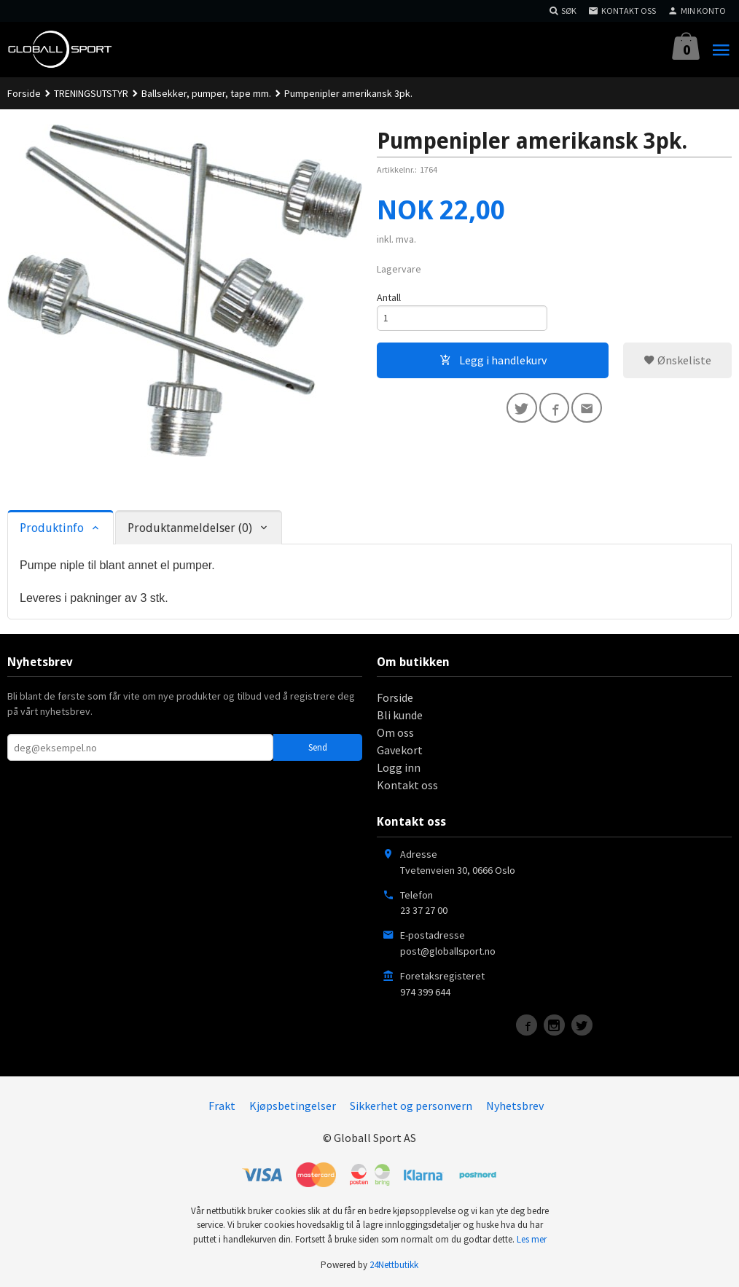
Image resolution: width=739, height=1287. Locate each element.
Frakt (221, 1105)
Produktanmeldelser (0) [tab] (190, 528)
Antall (389, 297)
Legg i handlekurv (493, 361)
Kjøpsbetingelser (292, 1105)
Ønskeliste (677, 361)
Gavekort (400, 750)
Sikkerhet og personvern (411, 1105)
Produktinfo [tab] (52, 528)
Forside (24, 93)
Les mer (532, 1239)
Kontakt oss (407, 785)
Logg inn (399, 767)
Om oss (395, 732)
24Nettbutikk (394, 1265)
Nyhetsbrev (515, 1105)
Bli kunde (400, 715)
